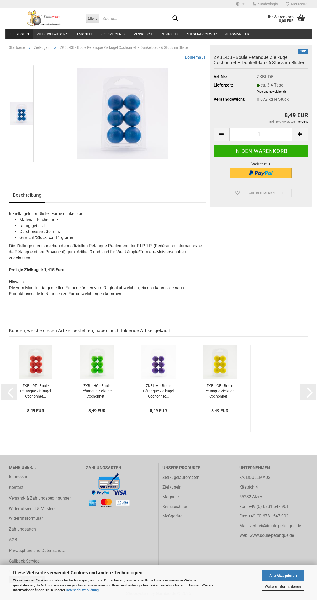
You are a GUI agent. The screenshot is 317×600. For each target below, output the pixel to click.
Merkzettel (297, 4)
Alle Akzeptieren (283, 576)
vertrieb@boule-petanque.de (275, 525)
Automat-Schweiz (201, 34)
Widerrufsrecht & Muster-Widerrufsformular (32, 513)
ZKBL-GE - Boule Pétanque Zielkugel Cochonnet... (219, 391)
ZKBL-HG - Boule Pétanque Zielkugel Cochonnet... (97, 391)
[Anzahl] (260, 134)
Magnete (85, 34)
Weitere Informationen (283, 587)
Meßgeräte (143, 34)
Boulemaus (195, 57)
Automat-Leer (237, 34)
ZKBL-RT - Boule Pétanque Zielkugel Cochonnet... (35, 391)
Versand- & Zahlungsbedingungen (40, 498)
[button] (240, 4)
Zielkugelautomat (53, 34)
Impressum (19, 476)
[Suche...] (92, 18)
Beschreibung (27, 195)
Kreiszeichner (113, 34)
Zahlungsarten (22, 529)
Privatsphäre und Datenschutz (37, 550)
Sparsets (170, 34)
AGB (13, 539)
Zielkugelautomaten (180, 477)
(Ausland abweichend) (271, 91)
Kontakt (16, 487)
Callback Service (24, 561)
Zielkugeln (19, 34)
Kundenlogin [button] (265, 4)
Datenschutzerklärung (82, 590)
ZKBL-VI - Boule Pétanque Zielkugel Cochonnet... (158, 391)
